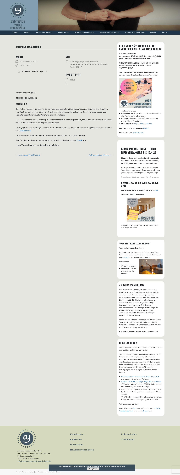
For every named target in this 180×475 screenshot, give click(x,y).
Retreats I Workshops (109, 32)
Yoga (15, 32)
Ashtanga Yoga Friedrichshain (84, 61)
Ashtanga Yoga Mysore (29, 155)
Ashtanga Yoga (28, 472)
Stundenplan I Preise (83, 32)
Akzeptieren (93, 469)
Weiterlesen (25, 130)
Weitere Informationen (118, 466)
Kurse (26, 32)
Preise (164, 32)
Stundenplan (127, 439)
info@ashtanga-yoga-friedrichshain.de (34, 461)
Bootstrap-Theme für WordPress (48, 472)
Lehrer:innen (63, 32)
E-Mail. (146, 128)
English (153, 32)
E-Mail (79, 140)
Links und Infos (129, 434)
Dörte (72, 79)
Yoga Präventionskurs (143, 124)
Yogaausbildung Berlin (134, 32)
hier (156, 190)
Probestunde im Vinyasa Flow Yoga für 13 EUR (140, 376)
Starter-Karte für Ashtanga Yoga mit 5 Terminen (141, 381)
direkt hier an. (138, 132)
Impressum (76, 439)
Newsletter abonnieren (82, 449)
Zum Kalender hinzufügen (31, 71)
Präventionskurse (43, 32)
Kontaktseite (76, 434)
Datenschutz (76, 444)
